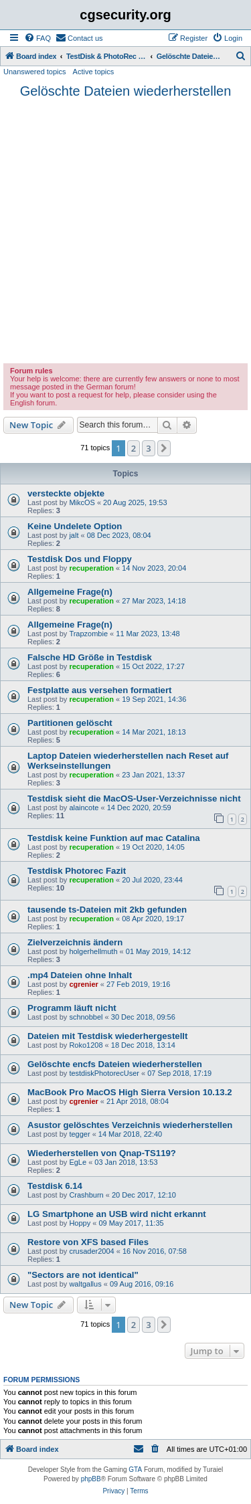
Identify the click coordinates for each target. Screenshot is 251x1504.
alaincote (83, 808)
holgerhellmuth (93, 951)
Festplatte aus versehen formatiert (99, 690)
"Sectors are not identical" (83, 1275)
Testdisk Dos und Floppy (79, 559)
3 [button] (148, 448)
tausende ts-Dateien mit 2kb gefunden (107, 910)
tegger (79, 1134)
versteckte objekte (65, 493)
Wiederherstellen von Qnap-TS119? (101, 1153)
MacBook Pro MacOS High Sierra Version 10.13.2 (129, 1092)
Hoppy (79, 1223)
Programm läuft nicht (71, 1008)
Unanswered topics (34, 72)
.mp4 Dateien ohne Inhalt (79, 975)
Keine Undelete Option (74, 526)
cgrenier (83, 984)
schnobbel (85, 1017)
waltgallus (85, 1284)
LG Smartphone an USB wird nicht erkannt (116, 1214)
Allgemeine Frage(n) (69, 592)
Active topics (93, 72)
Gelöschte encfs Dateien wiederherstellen (114, 1064)
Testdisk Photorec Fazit (76, 871)
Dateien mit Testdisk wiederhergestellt (107, 1036)
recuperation (91, 568)
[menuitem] (37, 38)
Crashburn (86, 1195)
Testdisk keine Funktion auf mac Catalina (113, 838)
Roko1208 (85, 1045)
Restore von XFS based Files (88, 1242)
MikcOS (82, 502)
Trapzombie (88, 634)
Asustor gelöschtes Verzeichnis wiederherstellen (129, 1125)
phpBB (91, 1479)
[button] (164, 448)
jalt (73, 535)
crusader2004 (91, 1251)
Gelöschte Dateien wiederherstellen (126, 91)
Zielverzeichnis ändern (74, 942)
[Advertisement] (125, 231)
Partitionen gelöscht (69, 723)
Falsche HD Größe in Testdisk (89, 657)
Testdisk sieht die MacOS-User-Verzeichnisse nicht (134, 798)
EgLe (77, 1162)
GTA (135, 1469)
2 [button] (133, 448)
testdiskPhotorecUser (104, 1073)
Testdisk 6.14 (54, 1186)
